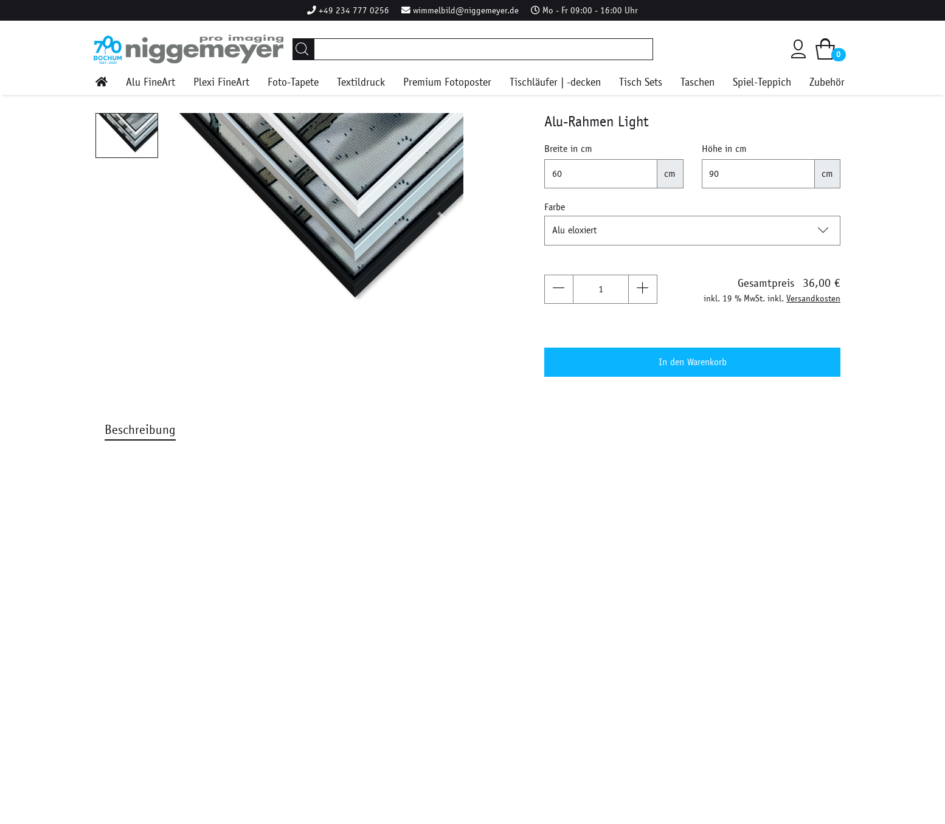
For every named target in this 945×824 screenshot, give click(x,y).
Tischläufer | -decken (555, 82)
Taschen (697, 82)
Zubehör (827, 82)
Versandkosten (813, 298)
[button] (189, 218)
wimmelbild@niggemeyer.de (466, 10)
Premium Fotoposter (447, 82)
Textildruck (361, 82)
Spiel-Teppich (762, 82)
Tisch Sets (640, 82)
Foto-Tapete (293, 82)
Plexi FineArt (221, 82)
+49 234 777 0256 (354, 10)
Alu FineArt (150, 82)
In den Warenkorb (693, 362)
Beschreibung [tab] (140, 430)
